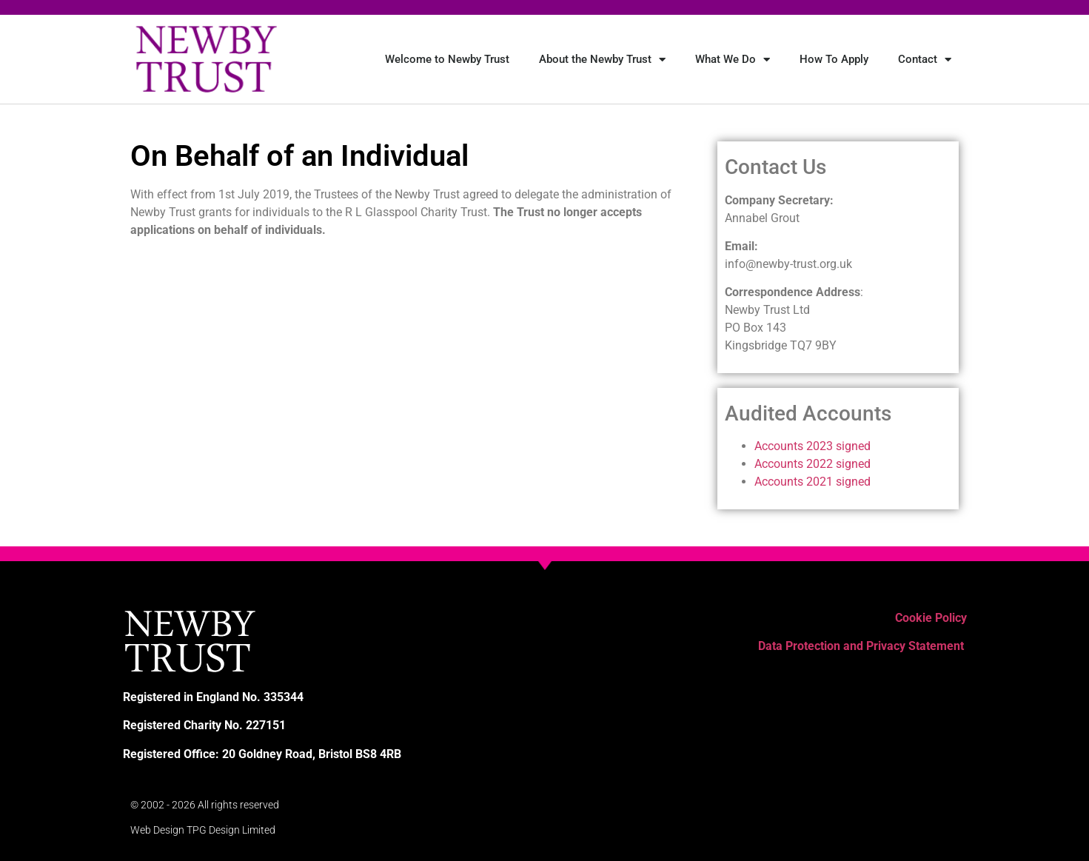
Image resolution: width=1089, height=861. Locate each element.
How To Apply (834, 59)
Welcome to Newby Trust (447, 59)
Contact (924, 60)
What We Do (732, 60)
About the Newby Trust (602, 60)
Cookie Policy (931, 618)
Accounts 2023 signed (812, 446)
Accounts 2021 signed (812, 482)
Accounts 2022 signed (812, 464)
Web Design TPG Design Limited (202, 830)
